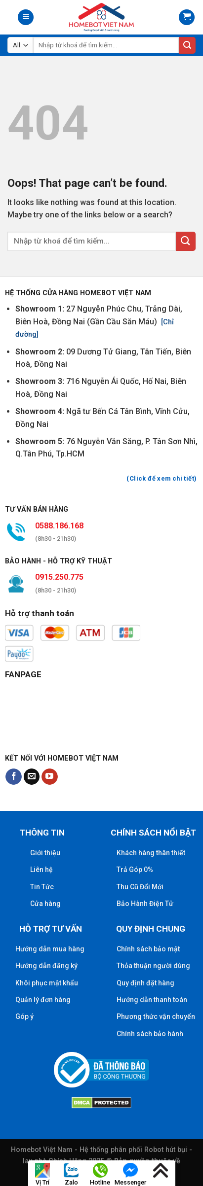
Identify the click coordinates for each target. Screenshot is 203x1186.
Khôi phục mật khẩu (46, 983)
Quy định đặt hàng (145, 983)
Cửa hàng (45, 903)
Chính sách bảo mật (148, 949)
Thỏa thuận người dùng (153, 966)
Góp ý (24, 1016)
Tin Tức (42, 887)
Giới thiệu (45, 853)
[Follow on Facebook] (13, 776)
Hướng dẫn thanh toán (152, 1000)
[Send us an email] (32, 776)
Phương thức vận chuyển (156, 1016)
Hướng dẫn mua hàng (49, 949)
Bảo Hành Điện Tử (145, 903)
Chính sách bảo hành (150, 1034)
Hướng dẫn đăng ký (46, 966)
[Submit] (187, 45)
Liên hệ (41, 869)
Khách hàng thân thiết (151, 853)
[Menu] (26, 17)
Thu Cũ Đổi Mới (140, 887)
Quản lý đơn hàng (43, 1000)
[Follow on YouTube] (49, 776)
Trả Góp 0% (135, 869)
